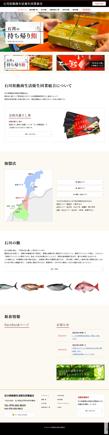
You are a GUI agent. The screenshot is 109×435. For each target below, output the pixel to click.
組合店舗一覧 (30, 10)
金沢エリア (73, 189)
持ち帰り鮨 (91, 10)
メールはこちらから (21, 417)
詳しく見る (54, 270)
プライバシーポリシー (64, 405)
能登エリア (73, 182)
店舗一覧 (42, 401)
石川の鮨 (41, 10)
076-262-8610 (17, 407)
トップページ (17, 10)
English (59, 409)
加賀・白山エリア (73, 196)
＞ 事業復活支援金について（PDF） (85, 355)
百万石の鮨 (67, 10)
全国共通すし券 (54, 10)
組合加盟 (78, 10)
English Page (98, 4)
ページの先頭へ (106, 428)
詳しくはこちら (24, 135)
